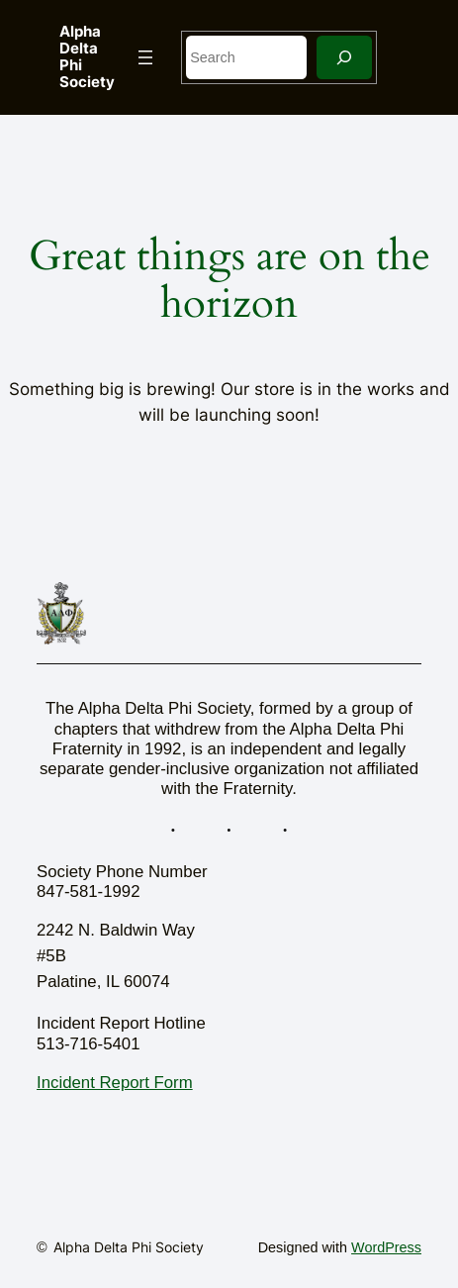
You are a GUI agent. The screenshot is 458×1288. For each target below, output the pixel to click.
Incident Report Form (115, 1082)
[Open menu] (145, 57)
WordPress (386, 1247)
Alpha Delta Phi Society (87, 57)
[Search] (344, 57)
